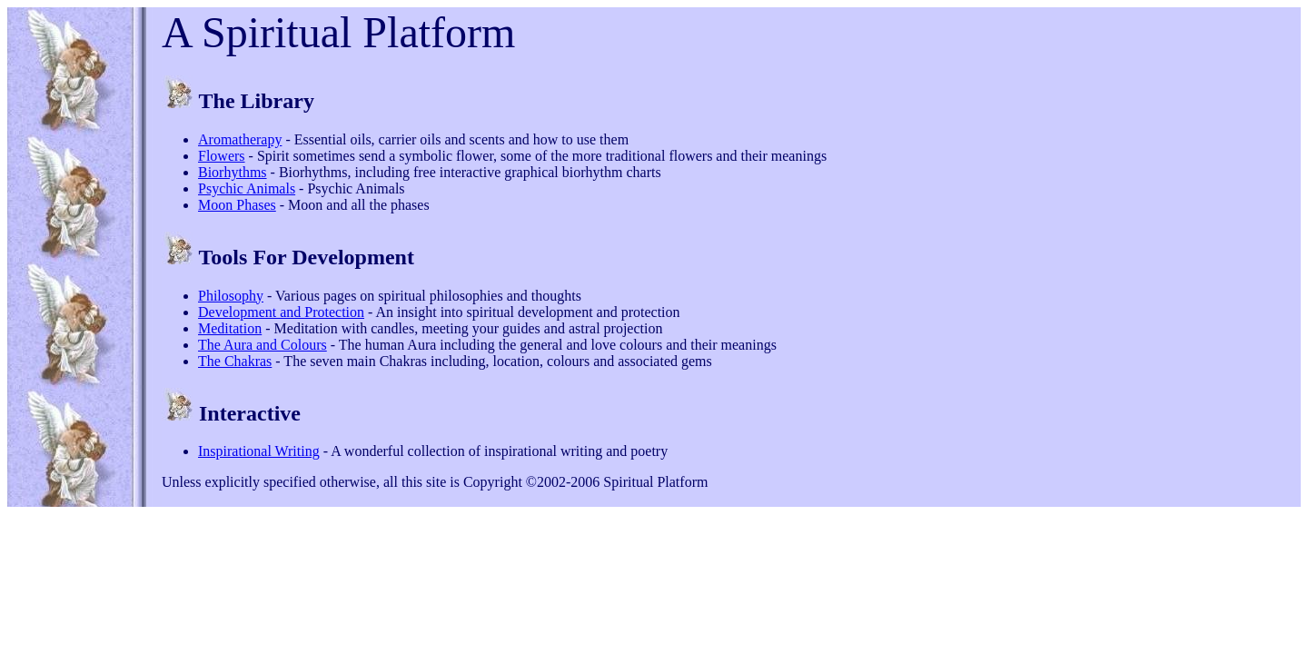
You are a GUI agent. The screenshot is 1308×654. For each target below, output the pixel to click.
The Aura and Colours (262, 344)
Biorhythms (232, 172)
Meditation (230, 328)
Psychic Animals (246, 188)
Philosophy (230, 295)
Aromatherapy (240, 139)
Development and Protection (281, 312)
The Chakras (235, 361)
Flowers (221, 156)
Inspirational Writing (259, 451)
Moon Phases (237, 205)
